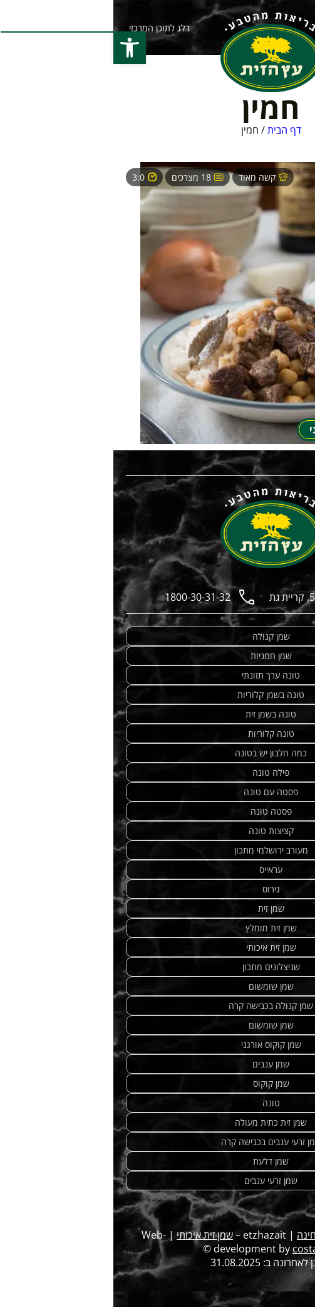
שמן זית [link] (158, 908)
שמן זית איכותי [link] (158, 947)
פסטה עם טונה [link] (157, 792)
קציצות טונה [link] (157, 831)
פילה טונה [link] (157, 772)
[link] (158, 52)
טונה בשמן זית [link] (157, 714)
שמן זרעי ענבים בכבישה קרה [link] (158, 1142)
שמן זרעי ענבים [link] (157, 1181)
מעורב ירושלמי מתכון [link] (158, 850)
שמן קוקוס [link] (158, 1083)
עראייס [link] (157, 870)
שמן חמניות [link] (157, 656)
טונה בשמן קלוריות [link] (157, 695)
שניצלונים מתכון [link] (158, 967)
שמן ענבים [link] (157, 1064)
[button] (16, 47)
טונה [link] (158, 1103)
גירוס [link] (158, 889)
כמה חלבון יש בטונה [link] (157, 753)
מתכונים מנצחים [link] (253, 1235)
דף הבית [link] (171, 130)
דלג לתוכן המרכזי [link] (46, 28)
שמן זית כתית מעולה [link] (157, 1122)
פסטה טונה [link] (157, 811)
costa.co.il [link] (202, 1249)
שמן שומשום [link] (157, 986)
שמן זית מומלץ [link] (157, 928)
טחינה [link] (196, 1235)
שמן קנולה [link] (158, 636)
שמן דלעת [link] (157, 1161)
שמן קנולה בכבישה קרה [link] (157, 1006)
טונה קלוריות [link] (158, 733)
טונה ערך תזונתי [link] (157, 675)
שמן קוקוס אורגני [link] (158, 1044)
